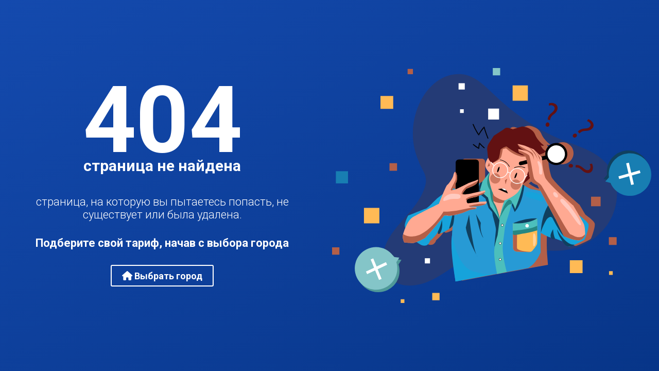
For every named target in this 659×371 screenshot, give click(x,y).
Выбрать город (162, 276)
